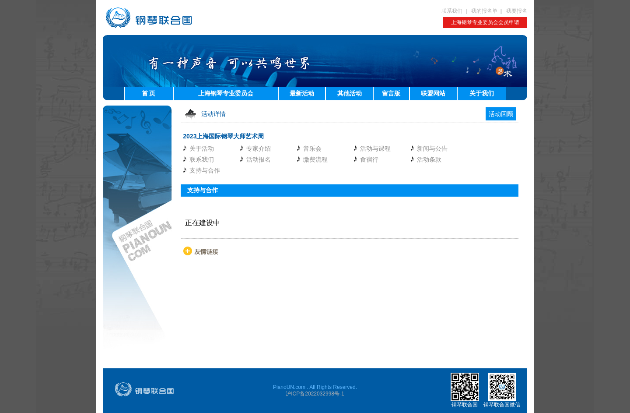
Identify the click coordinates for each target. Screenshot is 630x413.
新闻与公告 (432, 148)
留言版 (391, 93)
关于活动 (201, 148)
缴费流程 (315, 159)
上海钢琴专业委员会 (225, 93)
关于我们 (481, 93)
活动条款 (429, 159)
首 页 (149, 93)
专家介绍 (258, 148)
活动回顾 (501, 113)
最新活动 (302, 93)
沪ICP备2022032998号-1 (315, 394)
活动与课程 (375, 148)
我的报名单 (484, 11)
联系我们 (451, 11)
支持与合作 (204, 170)
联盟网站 (433, 93)
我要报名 (516, 11)
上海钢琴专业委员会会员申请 (485, 22)
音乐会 (312, 148)
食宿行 (369, 159)
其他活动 (349, 93)
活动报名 (258, 159)
